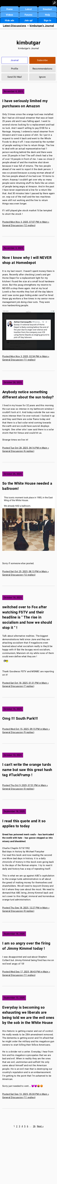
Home (9, 9)
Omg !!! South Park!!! (20, 718)
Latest (28, 9)
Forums (29, 14)
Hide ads (9, 20)
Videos (9, 14)
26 (34, 1126)
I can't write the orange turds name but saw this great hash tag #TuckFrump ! (27, 769)
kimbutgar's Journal (42, 25)
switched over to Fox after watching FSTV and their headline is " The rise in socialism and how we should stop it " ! (27, 617)
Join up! (28, 20)
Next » (40, 1126)
